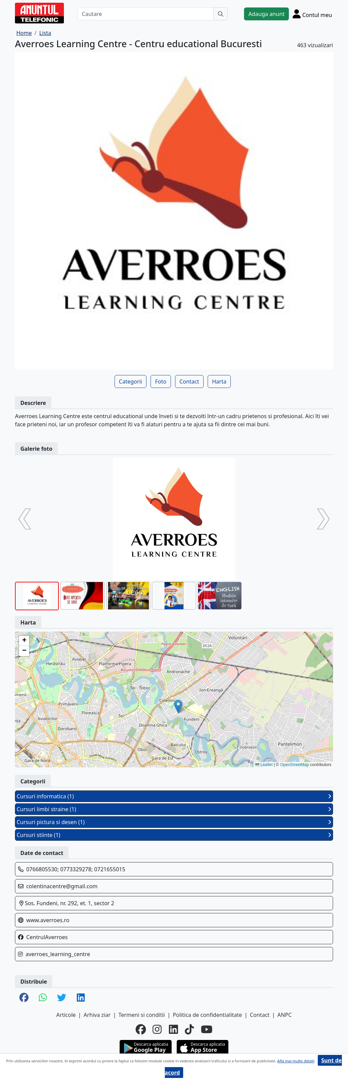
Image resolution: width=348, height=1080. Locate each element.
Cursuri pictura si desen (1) (174, 822)
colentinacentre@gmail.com (62, 886)
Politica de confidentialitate (207, 1015)
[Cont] (312, 14)
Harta (219, 381)
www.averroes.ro (47, 920)
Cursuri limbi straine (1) (174, 809)
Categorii (130, 381)
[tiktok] (189, 1029)
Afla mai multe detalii (295, 1060)
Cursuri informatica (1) (174, 796)
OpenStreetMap (294, 764)
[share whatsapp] (42, 998)
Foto (160, 381)
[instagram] (157, 1029)
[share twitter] (62, 998)
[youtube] (206, 1029)
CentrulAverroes (47, 937)
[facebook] (141, 1029)
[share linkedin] (80, 998)
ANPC (284, 1015)
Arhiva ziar (97, 1015)
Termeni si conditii (141, 1015)
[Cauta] (220, 13)
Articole (66, 1015)
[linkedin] (173, 1029)
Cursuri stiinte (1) (174, 835)
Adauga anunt (266, 14)
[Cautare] (145, 13)
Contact (189, 381)
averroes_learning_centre (57, 954)
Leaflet (264, 764)
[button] (178, 706)
